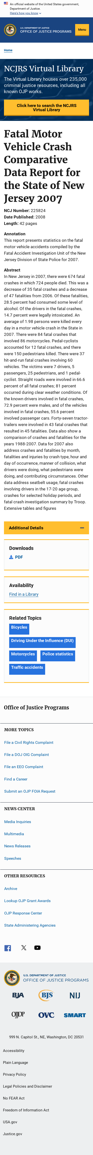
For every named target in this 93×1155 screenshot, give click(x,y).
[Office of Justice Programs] (10, 30)
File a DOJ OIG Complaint (26, 754)
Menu (82, 29)
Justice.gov (12, 1134)
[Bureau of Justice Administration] (18, 999)
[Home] (45, 30)
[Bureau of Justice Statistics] (46, 1002)
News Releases (17, 846)
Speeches (12, 858)
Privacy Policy (14, 1074)
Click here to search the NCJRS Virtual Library (46, 107)
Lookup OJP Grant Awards (27, 900)
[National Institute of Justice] (75, 999)
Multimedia (14, 834)
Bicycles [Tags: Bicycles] (19, 627)
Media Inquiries (17, 821)
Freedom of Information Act (26, 1110)
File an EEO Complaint (23, 766)
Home (8, 50)
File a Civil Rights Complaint (28, 742)
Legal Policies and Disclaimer (27, 1086)
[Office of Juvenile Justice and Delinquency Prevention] (18, 1019)
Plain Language (15, 1062)
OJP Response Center (23, 913)
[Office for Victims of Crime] (46, 1018)
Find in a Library (23, 594)
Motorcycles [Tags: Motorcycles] (23, 653)
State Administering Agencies (30, 925)
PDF (19, 557)
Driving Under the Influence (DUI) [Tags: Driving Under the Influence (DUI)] (42, 640)
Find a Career (15, 779)
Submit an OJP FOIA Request (29, 791)
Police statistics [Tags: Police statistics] (57, 653)
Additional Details (26, 527)
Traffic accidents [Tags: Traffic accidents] (27, 667)
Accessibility (13, 1050)
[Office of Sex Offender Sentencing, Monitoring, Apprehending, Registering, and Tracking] (75, 1018)
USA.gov (10, 1122)
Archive (10, 888)
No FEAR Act (14, 1098)
